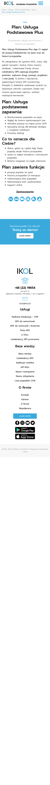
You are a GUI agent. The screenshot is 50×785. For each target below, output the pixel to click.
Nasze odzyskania (25, 376)
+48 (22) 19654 (25, 288)
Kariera (25, 399)
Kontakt (25, 395)
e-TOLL (25, 334)
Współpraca (25, 408)
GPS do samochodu (25, 321)
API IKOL (25, 367)
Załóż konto (25, 236)
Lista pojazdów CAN (25, 380)
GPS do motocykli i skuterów (25, 325)
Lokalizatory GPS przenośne (25, 339)
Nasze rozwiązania (25, 371)
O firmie (25, 404)
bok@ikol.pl (25, 303)
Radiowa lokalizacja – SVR (25, 316)
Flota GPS (25, 330)
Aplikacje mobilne (25, 362)
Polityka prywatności (21, 449)
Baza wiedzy (25, 353)
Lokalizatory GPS (25, 358)
